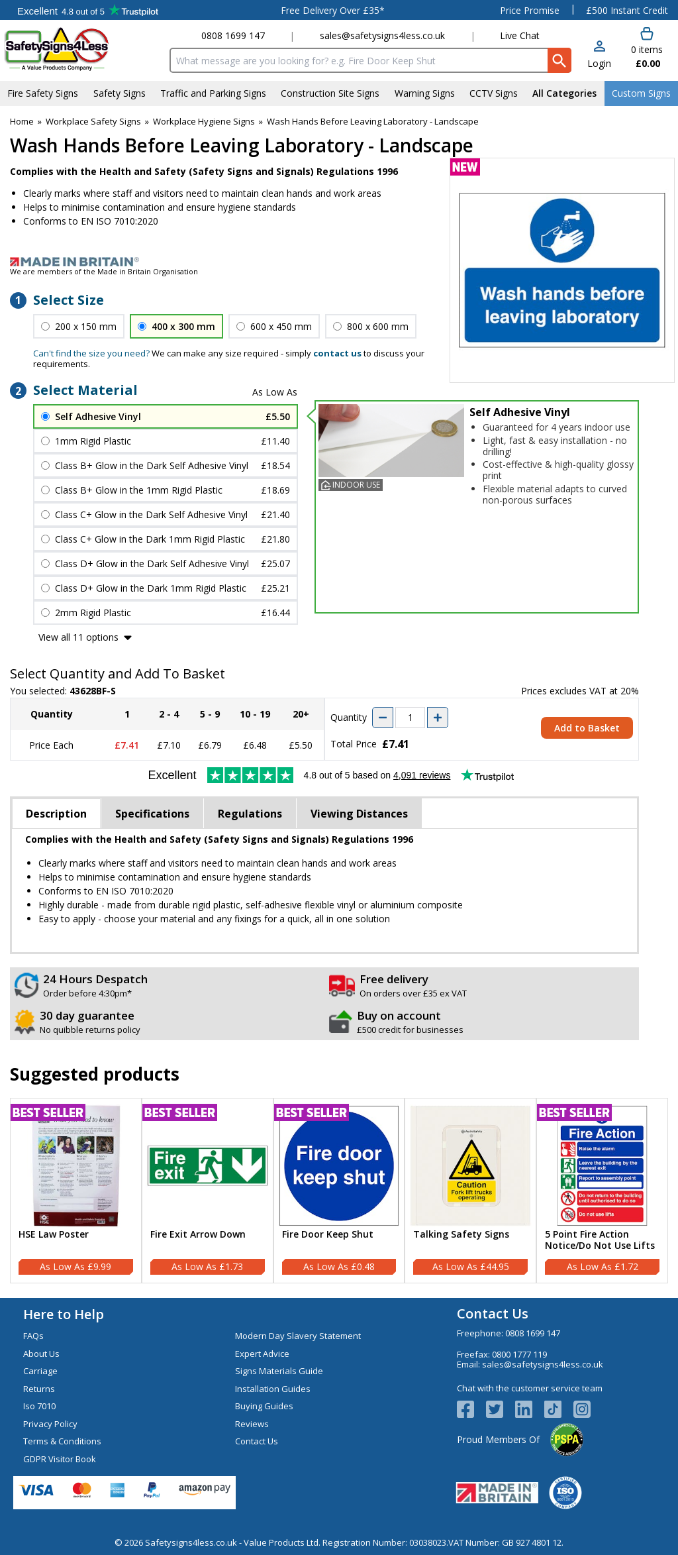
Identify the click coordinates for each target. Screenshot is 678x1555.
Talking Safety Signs (461, 1234)
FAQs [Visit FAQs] (33, 1336)
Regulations (250, 813)
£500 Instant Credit (627, 10)
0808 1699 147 (233, 35)
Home (22, 121)
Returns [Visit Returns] (39, 1389)
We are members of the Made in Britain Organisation (104, 271)
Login (599, 63)
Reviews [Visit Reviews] (252, 1424)
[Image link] (339, 261)
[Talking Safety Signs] (470, 1190)
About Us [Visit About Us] (41, 1354)
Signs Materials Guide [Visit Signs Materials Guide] (279, 1371)
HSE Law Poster (54, 1234)
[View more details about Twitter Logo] (500, 1409)
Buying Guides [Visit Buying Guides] (264, 1406)
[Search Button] (559, 60)
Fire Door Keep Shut (327, 1234)
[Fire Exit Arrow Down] (207, 1190)
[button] (599, 55)
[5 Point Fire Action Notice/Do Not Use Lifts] (602, 1190)
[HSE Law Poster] (76, 1190)
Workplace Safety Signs (93, 121)
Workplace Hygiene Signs (204, 121)
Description (56, 813)
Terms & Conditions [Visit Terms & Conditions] (62, 1441)
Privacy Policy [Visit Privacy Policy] (50, 1424)
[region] (76, 1166)
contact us (337, 353)
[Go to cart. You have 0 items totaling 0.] (646, 48)
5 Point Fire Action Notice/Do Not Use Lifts (600, 1240)
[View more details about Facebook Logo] (471, 1409)
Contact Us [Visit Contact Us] (256, 1441)
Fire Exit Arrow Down (198, 1234)
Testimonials (88, 10)
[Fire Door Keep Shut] (339, 1190)
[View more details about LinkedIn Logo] (529, 1409)
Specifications (152, 813)
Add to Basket (587, 728)
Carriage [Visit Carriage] (40, 1371)
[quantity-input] (410, 717)
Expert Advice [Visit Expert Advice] (262, 1354)
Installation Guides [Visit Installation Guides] (273, 1389)
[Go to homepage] (82, 49)
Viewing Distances (359, 813)
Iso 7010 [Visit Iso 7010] (39, 1406)
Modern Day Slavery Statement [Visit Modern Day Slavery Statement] (298, 1336)
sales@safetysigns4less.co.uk (382, 35)
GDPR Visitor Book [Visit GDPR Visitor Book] (59, 1459)
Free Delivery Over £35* (333, 10)
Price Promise (529, 10)
